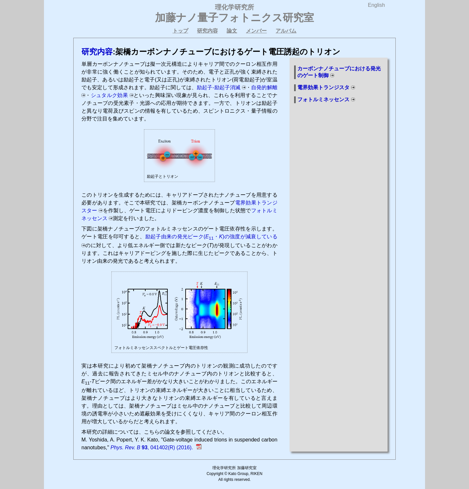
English (376, 5)
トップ (180, 31)
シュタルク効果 (109, 95)
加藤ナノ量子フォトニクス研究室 (234, 17)
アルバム (286, 31)
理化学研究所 (234, 7)
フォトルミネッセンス (323, 99)
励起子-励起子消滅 (218, 87)
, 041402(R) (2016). (152, 447)
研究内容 (207, 31)
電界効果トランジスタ (323, 87)
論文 (232, 31)
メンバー (256, 31)
